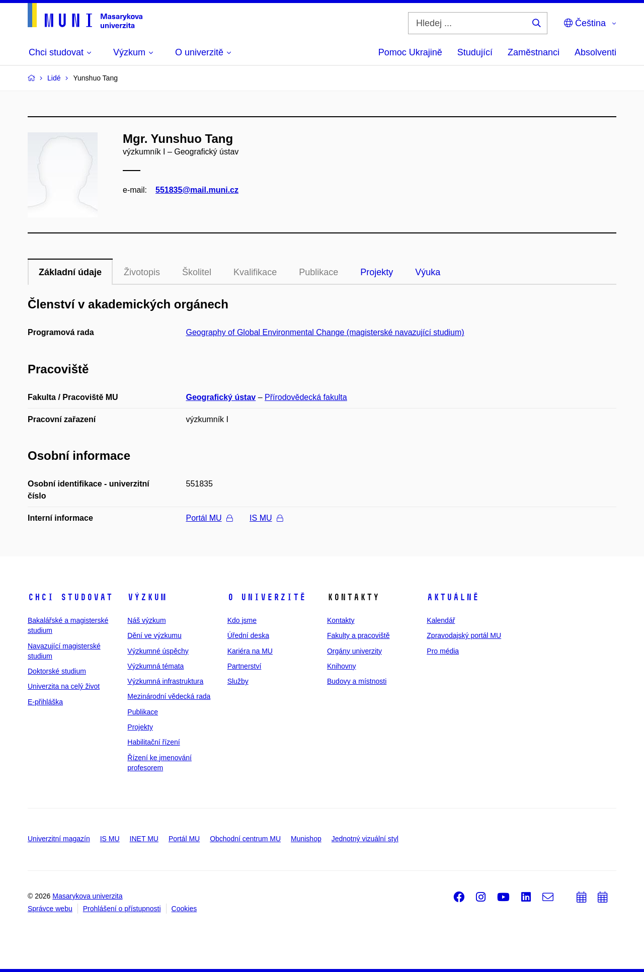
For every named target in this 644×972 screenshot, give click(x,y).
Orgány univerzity (354, 651)
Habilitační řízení (153, 742)
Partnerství (244, 666)
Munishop (306, 839)
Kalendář (441, 620)
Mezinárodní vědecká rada (168, 696)
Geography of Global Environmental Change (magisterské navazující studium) (325, 332)
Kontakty (340, 620)
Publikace (318, 272)
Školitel (196, 272)
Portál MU (209, 518)
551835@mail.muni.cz (196, 190)
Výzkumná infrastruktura (165, 681)
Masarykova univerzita (87, 896)
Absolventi (595, 52)
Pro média (443, 651)
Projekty (376, 272)
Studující (475, 52)
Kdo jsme (242, 620)
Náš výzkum (146, 620)
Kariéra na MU (250, 651)
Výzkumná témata (155, 666)
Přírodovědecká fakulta (306, 397)
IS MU (266, 518)
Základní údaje (70, 272)
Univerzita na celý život (64, 686)
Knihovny (341, 666)
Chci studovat (70, 597)
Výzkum (147, 597)
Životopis (142, 272)
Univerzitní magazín (59, 839)
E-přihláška (45, 702)
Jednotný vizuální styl (365, 839)
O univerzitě (266, 597)
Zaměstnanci (533, 52)
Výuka (427, 272)
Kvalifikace (255, 272)
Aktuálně (453, 597)
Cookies (184, 909)
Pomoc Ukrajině (410, 52)
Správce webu (50, 909)
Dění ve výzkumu (154, 635)
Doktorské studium (57, 671)
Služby (238, 681)
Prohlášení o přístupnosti (122, 909)
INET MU (144, 839)
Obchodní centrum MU (245, 839)
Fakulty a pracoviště (358, 635)
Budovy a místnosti (356, 681)
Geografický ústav (221, 397)
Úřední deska (248, 635)
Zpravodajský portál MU (464, 635)
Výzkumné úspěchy (157, 651)
